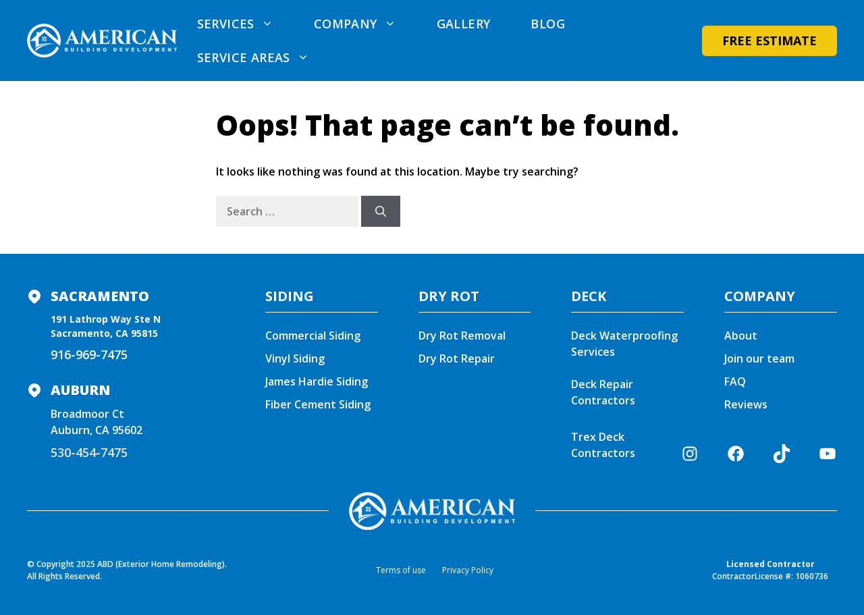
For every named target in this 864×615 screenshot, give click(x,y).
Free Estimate (769, 40)
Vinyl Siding (295, 358)
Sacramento (100, 296)
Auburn (80, 390)
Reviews (745, 404)
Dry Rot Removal (462, 335)
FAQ (735, 381)
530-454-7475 (89, 452)
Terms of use (401, 570)
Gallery (464, 24)
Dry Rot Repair (456, 358)
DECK (588, 296)
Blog (548, 24)
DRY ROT (448, 296)
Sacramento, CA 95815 (104, 333)
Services (245, 24)
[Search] (380, 211)
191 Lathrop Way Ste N (106, 319)
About (740, 335)
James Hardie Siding (316, 381)
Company (365, 24)
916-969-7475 (89, 354)
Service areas (263, 57)
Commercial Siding (312, 335)
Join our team (759, 358)
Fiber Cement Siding (318, 404)
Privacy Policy (467, 570)
